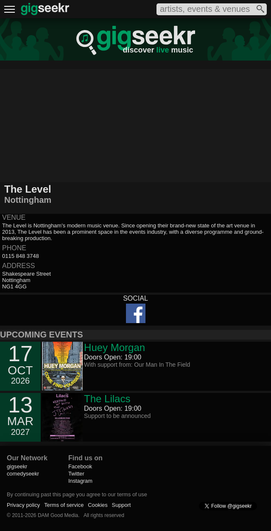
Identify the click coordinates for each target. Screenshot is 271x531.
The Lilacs (107, 398)
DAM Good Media (58, 515)
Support (121, 505)
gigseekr (17, 466)
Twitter (76, 473)
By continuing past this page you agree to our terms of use (77, 494)
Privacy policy (23, 505)
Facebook (80, 466)
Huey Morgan (114, 347)
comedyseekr (23, 473)
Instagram (80, 481)
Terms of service (64, 505)
